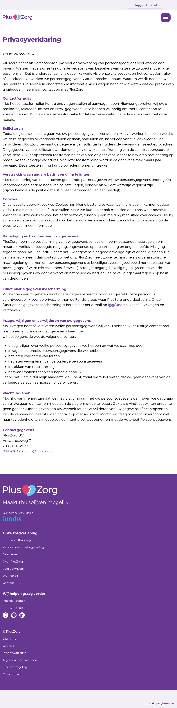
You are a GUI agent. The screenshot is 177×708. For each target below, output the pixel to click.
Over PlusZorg (13, 561)
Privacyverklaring (14, 653)
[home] (81, 17)
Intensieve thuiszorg (17, 540)
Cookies (8, 645)
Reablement (12, 554)
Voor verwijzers (13, 568)
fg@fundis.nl (118, 305)
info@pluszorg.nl (40, 451)
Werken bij (10, 575)
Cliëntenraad (12, 674)
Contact (8, 583)
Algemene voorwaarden (20, 660)
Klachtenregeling (15, 667)
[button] (166, 17)
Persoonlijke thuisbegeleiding (23, 547)
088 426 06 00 (15, 451)
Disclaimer (10, 638)
